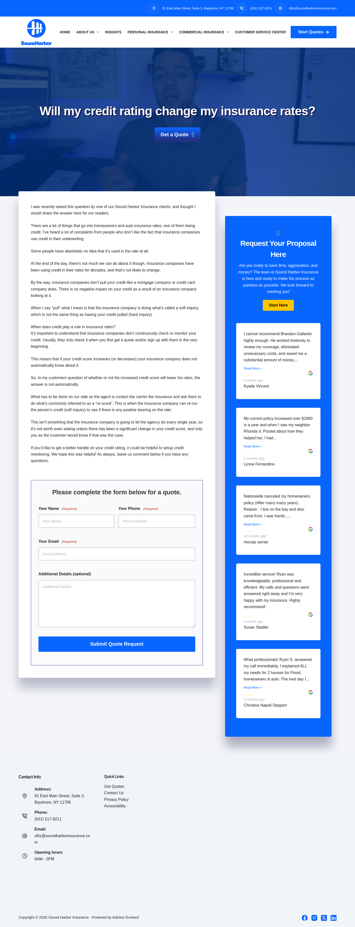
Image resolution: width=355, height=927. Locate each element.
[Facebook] (305, 918)
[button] (278, 305)
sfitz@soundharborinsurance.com (313, 8)
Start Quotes (313, 32)
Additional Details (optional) (64, 574)
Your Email (57, 541)
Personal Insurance (151, 32)
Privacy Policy (116, 799)
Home (65, 32)
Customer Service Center (260, 32)
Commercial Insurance (205, 32)
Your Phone (138, 509)
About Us (88, 32)
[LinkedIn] (334, 918)
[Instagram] (314, 918)
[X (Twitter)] (324, 918)
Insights (113, 32)
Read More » (253, 368)
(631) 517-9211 (261, 8)
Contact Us (114, 793)
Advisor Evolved (125, 917)
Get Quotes (114, 786)
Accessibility (115, 806)
